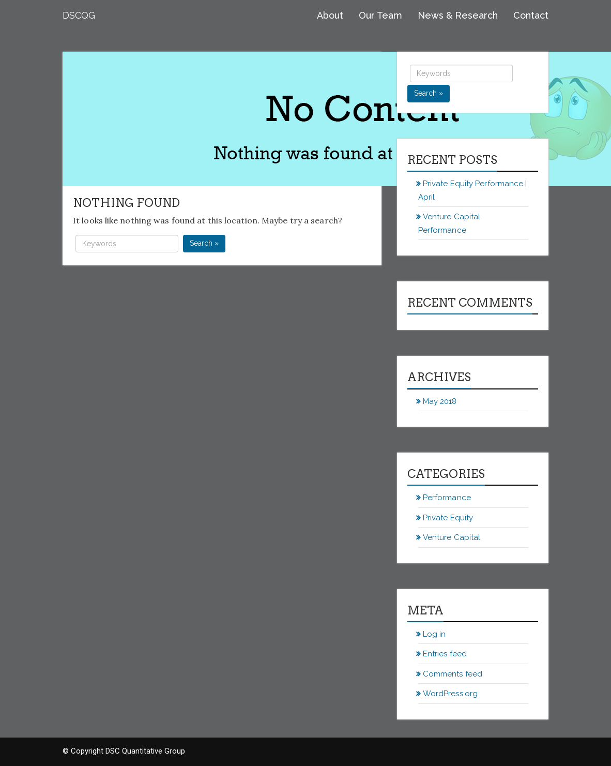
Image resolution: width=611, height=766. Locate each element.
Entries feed (445, 653)
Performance (447, 497)
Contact (530, 15)
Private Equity (448, 517)
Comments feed (452, 674)
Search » (204, 243)
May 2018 (440, 401)
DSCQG (79, 15)
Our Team (380, 15)
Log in (434, 634)
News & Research (458, 15)
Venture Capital (452, 537)
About (330, 15)
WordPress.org (450, 693)
